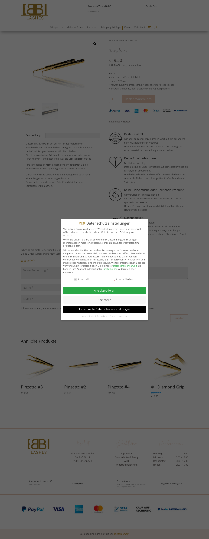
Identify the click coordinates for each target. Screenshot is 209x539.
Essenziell (81, 279)
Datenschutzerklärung (125, 265)
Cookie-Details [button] (88, 316)
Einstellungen (110, 268)
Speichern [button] (104, 300)
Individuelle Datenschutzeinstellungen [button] (104, 309)
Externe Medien (122, 279)
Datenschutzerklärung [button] (106, 316)
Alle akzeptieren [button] (104, 290)
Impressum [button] (122, 316)
